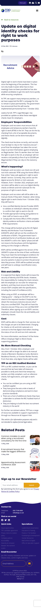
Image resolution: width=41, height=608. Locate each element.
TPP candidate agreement (9, 530)
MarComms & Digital (28, 541)
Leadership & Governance (30, 528)
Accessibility (5, 541)
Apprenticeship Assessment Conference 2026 (13, 463)
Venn (22, 578)
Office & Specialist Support (30, 543)
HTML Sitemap (20, 576)
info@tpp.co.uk (18, 513)
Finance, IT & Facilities (29, 533)
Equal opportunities (7, 528)
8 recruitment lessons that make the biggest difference (13, 450)
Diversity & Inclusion (7, 543)
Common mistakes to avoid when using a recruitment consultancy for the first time (13, 438)
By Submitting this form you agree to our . (20, 490)
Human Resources (28, 538)
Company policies (7, 538)
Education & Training (28, 530)
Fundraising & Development (31, 535)
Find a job (23, 3)
